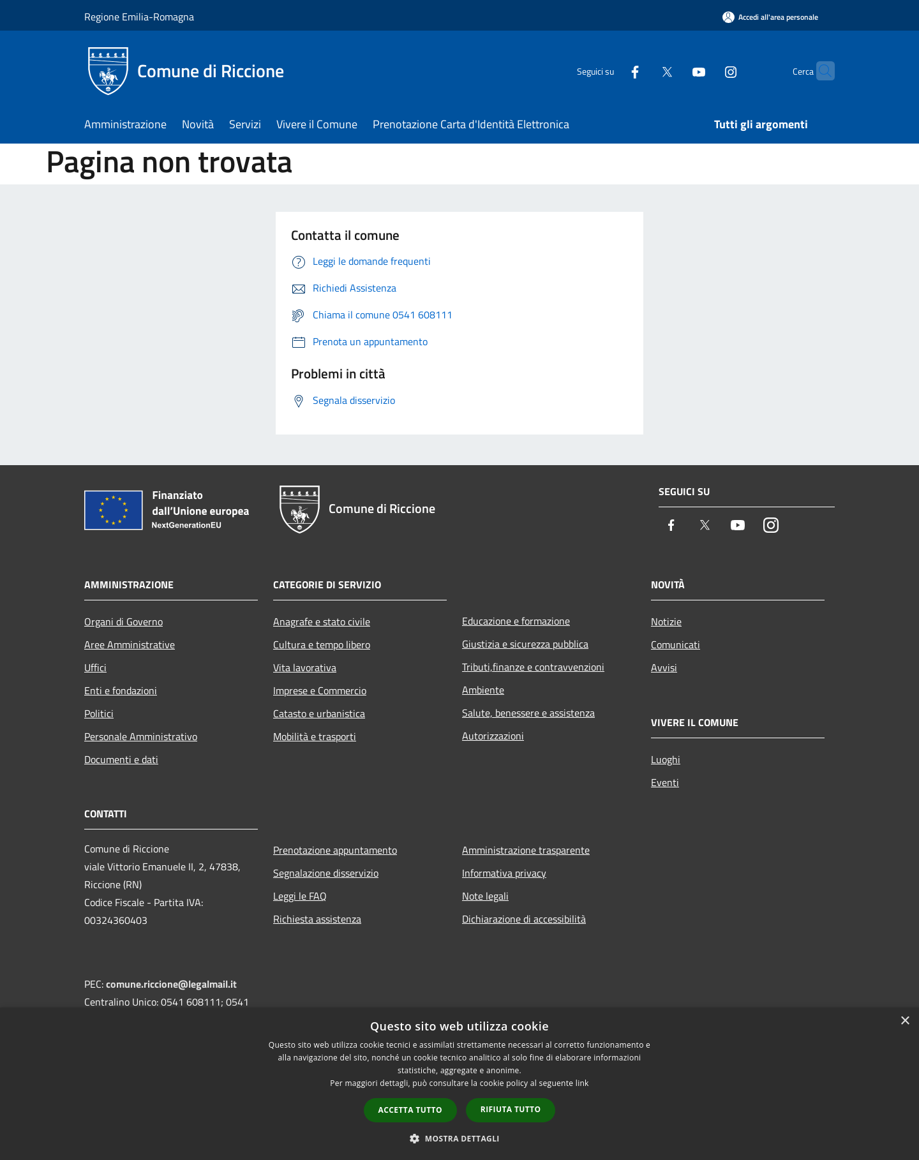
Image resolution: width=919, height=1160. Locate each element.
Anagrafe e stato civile (321, 621)
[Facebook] (610, 70)
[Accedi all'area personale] (770, 17)
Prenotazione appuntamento (335, 850)
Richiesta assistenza (317, 918)
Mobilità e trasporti (314, 736)
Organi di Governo (123, 621)
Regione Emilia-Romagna (139, 16)
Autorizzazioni (493, 735)
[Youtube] (674, 70)
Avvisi (664, 667)
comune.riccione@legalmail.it (171, 984)
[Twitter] (642, 70)
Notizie (666, 621)
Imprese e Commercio (319, 690)
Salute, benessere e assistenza (528, 712)
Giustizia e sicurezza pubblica (525, 643)
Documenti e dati (121, 759)
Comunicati (675, 644)
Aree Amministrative (129, 644)
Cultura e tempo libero (321, 644)
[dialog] (459, 1084)
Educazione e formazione (516, 620)
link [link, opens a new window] (582, 1083)
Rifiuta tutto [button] (511, 1109)
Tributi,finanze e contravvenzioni (533, 666)
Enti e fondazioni (120, 690)
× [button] (904, 1021)
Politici (99, 713)
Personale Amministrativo (140, 736)
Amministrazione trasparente (526, 850)
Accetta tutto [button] (410, 1109)
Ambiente (483, 689)
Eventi (665, 782)
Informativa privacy (504, 873)
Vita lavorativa (304, 667)
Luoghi (665, 759)
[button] (459, 1138)
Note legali (485, 895)
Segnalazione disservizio (325, 873)
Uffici (95, 667)
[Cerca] (819, 71)
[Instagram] (706, 70)
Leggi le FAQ (300, 895)
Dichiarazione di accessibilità (524, 918)
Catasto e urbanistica (319, 713)
